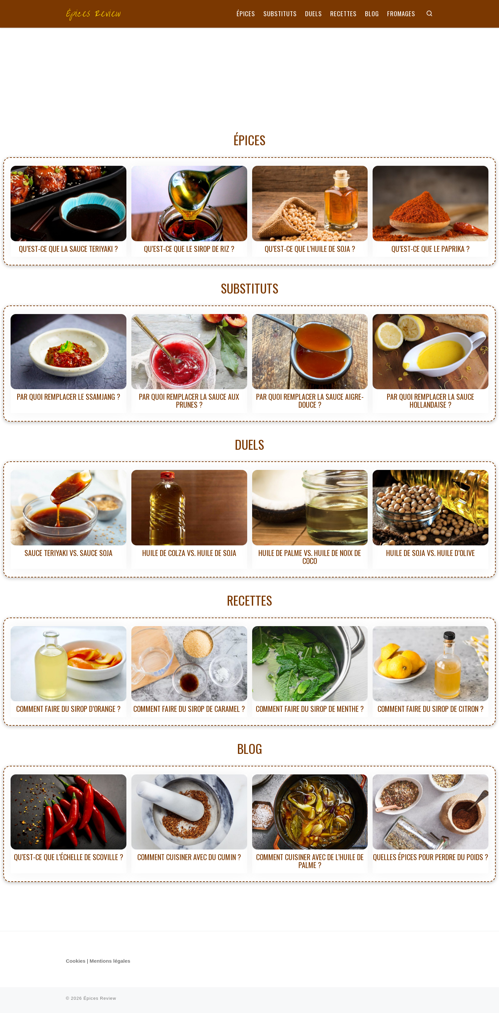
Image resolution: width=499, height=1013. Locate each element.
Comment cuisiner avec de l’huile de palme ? (310, 861)
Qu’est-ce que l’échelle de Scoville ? (68, 857)
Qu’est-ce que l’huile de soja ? (310, 248)
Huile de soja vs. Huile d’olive (430, 552)
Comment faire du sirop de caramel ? (189, 708)
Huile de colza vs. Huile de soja (189, 552)
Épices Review (99, 998)
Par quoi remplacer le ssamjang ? (68, 396)
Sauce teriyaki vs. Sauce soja (68, 552)
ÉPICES (249, 139)
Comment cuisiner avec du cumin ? (189, 857)
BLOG (249, 748)
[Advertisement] (249, 77)
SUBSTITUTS (249, 288)
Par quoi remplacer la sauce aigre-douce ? (310, 400)
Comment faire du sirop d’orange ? (68, 708)
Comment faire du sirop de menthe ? (310, 708)
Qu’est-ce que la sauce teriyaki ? (68, 248)
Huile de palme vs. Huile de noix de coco (309, 556)
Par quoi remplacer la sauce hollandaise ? (430, 400)
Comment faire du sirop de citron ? (430, 708)
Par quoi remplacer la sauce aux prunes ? (189, 400)
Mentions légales (110, 961)
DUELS (249, 444)
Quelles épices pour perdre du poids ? (430, 857)
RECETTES (249, 600)
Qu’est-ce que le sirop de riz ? (189, 248)
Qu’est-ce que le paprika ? (430, 248)
